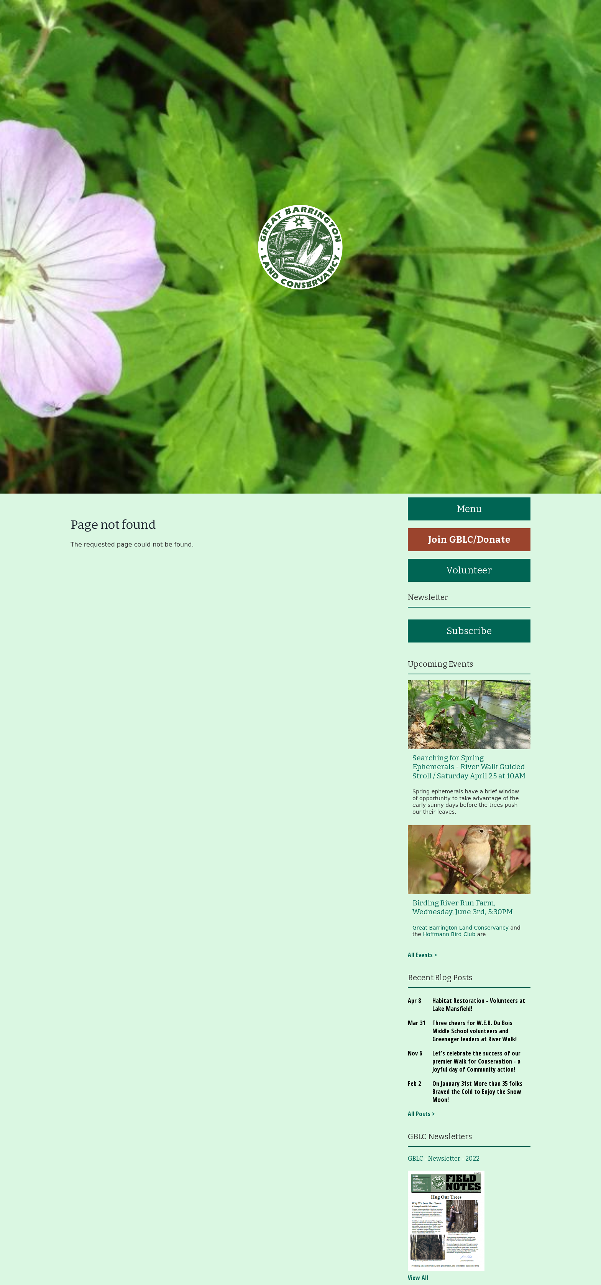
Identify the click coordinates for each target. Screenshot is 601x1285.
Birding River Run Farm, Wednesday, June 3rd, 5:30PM (462, 907)
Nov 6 (415, 1053)
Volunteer (469, 570)
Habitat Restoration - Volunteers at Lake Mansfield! (478, 1004)
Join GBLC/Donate (469, 539)
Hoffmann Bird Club (449, 934)
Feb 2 (414, 1083)
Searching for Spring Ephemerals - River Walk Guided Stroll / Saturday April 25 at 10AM (468, 767)
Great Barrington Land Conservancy (460, 928)
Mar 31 (416, 1023)
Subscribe (469, 631)
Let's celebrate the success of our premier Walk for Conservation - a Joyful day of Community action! (476, 1061)
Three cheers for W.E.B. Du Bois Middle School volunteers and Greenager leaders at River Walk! (474, 1031)
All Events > (422, 955)
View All (418, 1277)
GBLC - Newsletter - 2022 (443, 1158)
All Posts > (421, 1114)
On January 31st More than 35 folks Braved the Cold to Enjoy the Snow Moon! (477, 1091)
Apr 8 (414, 1000)
